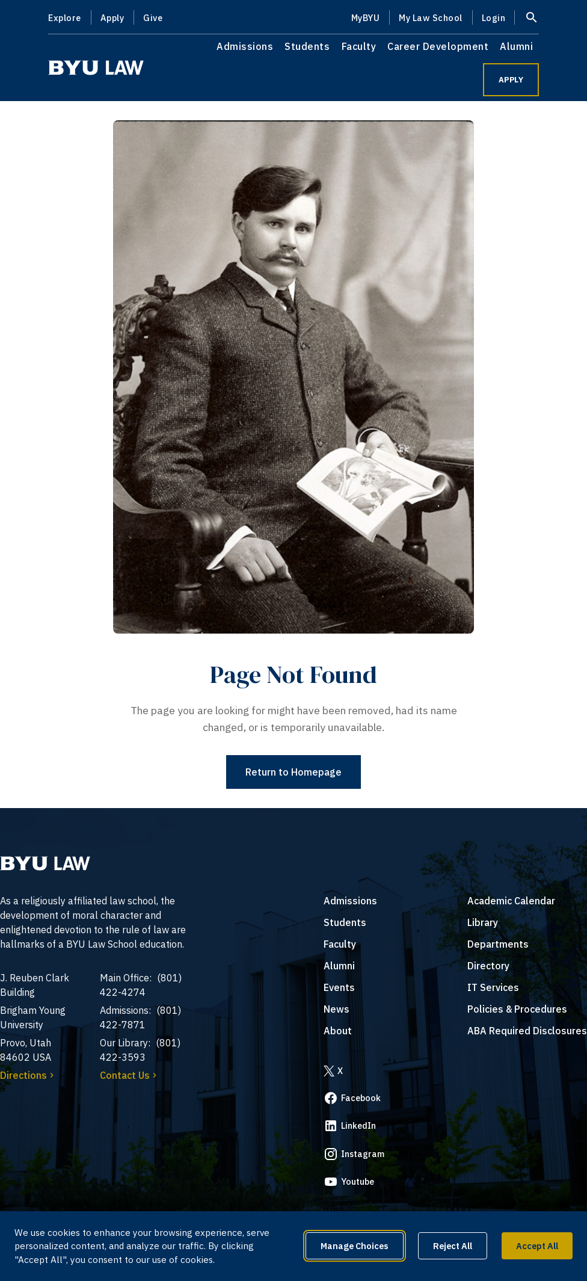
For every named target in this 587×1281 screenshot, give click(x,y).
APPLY (511, 80)
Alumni (516, 46)
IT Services (493, 987)
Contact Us (129, 1075)
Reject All (452, 1246)
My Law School (431, 17)
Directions (28, 1075)
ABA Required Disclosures (527, 1031)
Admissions (245, 46)
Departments (498, 944)
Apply (112, 17)
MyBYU (365, 17)
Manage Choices (355, 1246)
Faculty (359, 46)
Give (152, 17)
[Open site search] (531, 17)
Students (307, 46)
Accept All (537, 1246)
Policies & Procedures (517, 1009)
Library (482, 922)
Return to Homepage (293, 772)
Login (494, 17)
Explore (64, 17)
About (338, 1031)
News (336, 1009)
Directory (488, 966)
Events (339, 987)
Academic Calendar (511, 901)
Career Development (437, 46)
